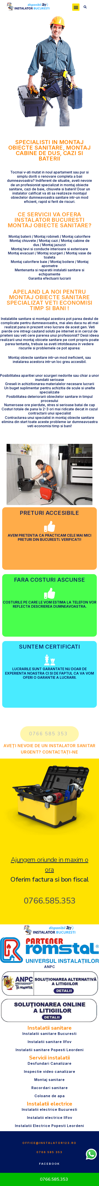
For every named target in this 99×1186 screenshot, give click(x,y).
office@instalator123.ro (49, 1143)
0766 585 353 (49, 1152)
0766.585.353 (50, 900)
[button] (75, 7)
